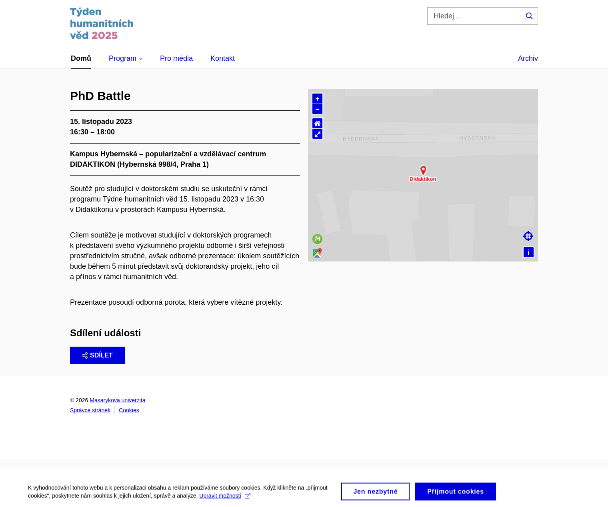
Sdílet (97, 355)
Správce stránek (90, 410)
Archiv (528, 58)
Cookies (129, 410)
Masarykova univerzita (117, 400)
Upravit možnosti (224, 500)
